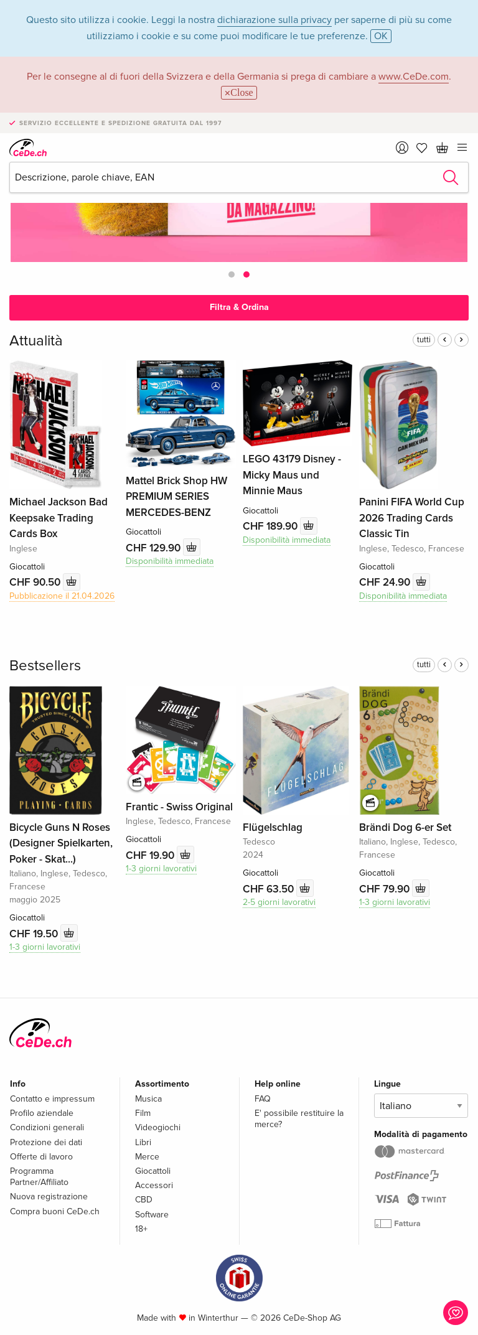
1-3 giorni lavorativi (44, 947)
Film (143, 1113)
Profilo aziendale (41, 1113)
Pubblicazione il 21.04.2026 (62, 596)
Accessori (154, 1185)
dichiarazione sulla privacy (274, 20)
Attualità (36, 341)
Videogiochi (157, 1127)
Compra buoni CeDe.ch (55, 1211)
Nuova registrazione (49, 1196)
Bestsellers (45, 666)
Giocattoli (153, 1171)
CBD (143, 1199)
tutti (424, 340)
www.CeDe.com (413, 76)
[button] (231, 274)
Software (152, 1214)
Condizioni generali (47, 1127)
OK (381, 36)
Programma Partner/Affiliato (39, 1176)
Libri (143, 1142)
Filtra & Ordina (239, 307)
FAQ (263, 1099)
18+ (141, 1229)
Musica (148, 1099)
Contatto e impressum (52, 1099)
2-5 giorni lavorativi (279, 902)
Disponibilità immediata (169, 561)
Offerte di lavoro (41, 1156)
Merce (147, 1156)
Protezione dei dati (46, 1142)
